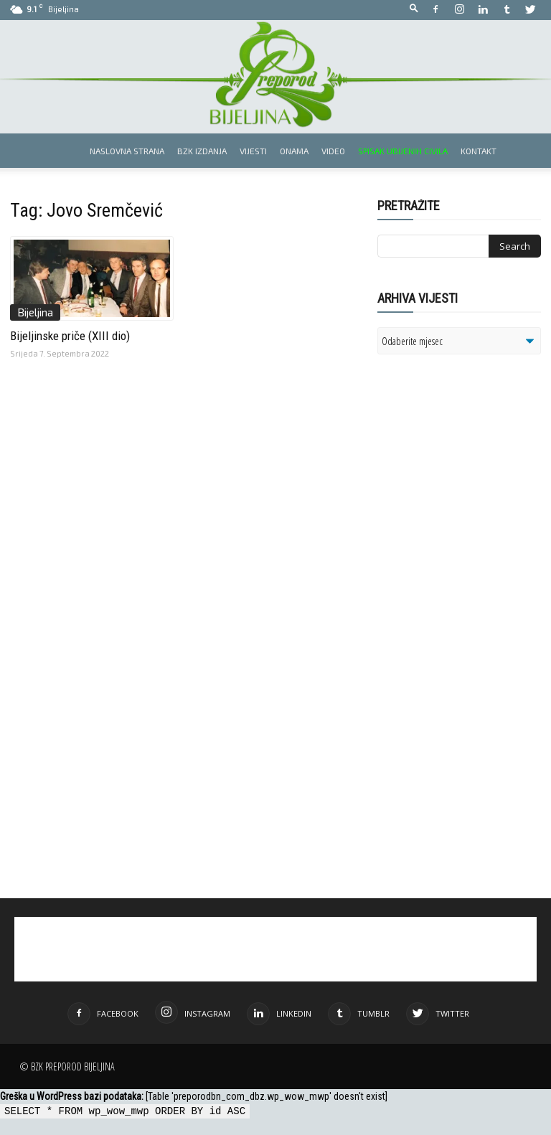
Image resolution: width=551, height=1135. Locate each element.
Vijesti (253, 151)
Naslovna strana (127, 151)
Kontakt (478, 151)
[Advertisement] (464, 511)
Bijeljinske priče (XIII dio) (70, 336)
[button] (414, 9)
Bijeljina (35, 312)
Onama (294, 151)
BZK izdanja (202, 151)
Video (333, 151)
